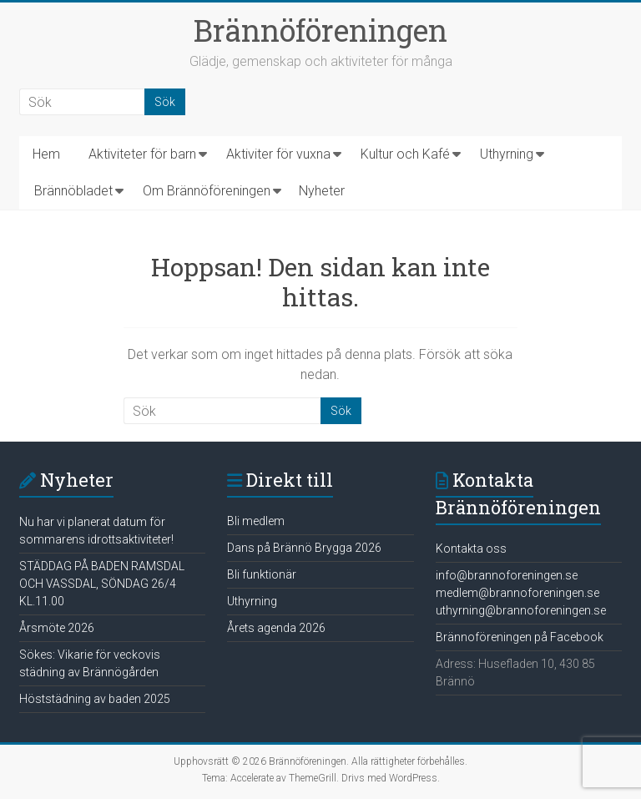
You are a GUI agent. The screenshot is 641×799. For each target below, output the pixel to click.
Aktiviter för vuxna (278, 154)
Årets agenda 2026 (276, 628)
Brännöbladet (73, 191)
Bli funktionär (261, 574)
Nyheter (322, 191)
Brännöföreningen (320, 30)
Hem (46, 154)
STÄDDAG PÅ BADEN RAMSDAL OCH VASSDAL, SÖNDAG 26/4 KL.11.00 (101, 583)
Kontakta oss (471, 548)
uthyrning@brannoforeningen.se (521, 610)
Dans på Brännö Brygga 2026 (304, 547)
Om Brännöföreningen (206, 191)
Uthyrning (506, 154)
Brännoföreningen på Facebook (519, 637)
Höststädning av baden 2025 (94, 698)
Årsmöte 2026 (56, 628)
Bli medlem (256, 521)
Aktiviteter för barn (142, 154)
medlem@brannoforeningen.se (517, 592)
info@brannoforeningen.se (507, 575)
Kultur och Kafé (405, 154)
